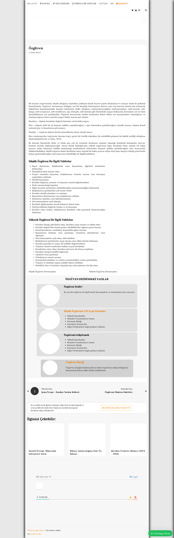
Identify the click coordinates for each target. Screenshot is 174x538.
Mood (38, 52)
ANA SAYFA (32, 3)
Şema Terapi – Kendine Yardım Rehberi (60, 392)
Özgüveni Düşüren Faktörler (119, 392)
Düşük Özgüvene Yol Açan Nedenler (85, 311)
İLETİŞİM (103, 3)
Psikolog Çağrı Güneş (35, 530)
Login (134, 477)
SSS (112, 3)
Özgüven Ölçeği (75, 362)
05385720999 (35, 534)
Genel (33, 52)
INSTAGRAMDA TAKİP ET (116, 408)
